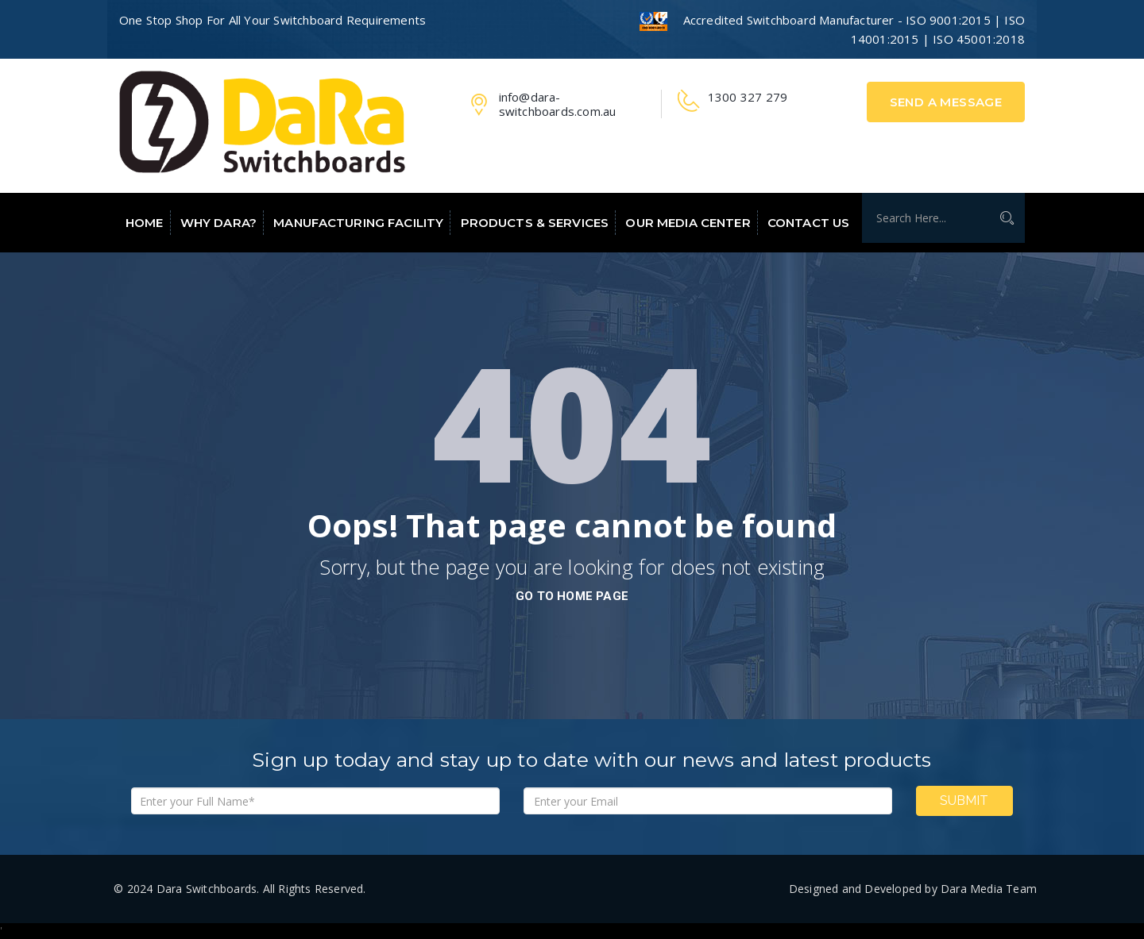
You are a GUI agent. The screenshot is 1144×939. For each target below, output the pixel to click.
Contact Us (808, 222)
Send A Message (946, 102)
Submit (964, 800)
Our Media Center (687, 222)
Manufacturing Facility (358, 222)
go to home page (572, 596)
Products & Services (535, 222)
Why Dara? (218, 222)
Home (145, 222)
